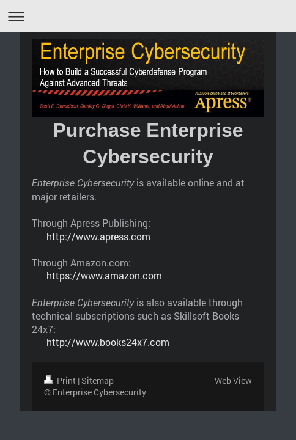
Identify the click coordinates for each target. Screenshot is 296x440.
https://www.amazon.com (104, 275)
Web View (233, 380)
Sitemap (97, 380)
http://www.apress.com (98, 236)
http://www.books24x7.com (107, 342)
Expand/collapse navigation (148, 16)
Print (61, 380)
